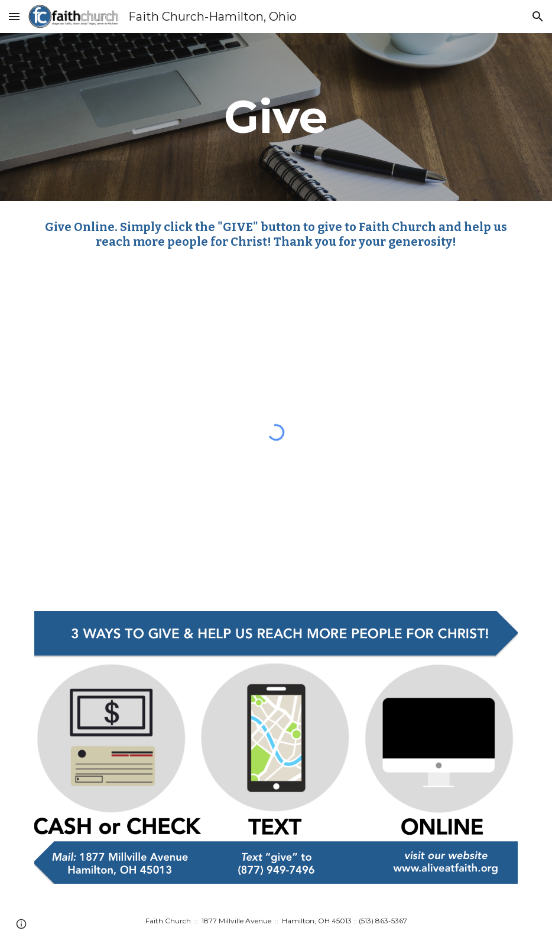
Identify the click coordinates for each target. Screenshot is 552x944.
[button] (14, 16)
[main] (276, 117)
